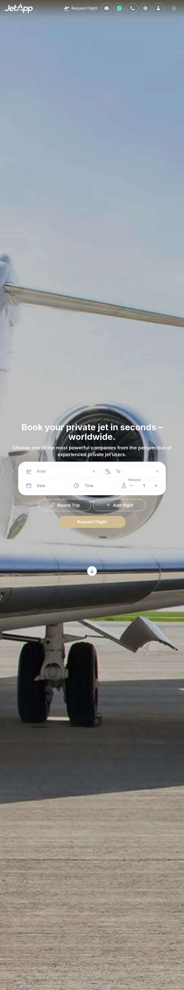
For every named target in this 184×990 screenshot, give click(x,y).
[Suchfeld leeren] (93, 471)
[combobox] (62, 471)
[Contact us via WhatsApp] (119, 8)
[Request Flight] (80, 8)
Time (89, 485)
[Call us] (132, 8)
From (41, 471)
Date (41, 485)
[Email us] (106, 8)
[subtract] (132, 485)
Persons (134, 480)
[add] (156, 485)
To (118, 471)
